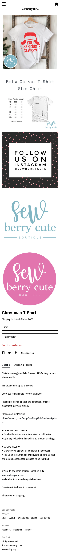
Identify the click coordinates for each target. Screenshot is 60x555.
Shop (4, 517)
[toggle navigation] (4, 4)
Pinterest (29, 529)
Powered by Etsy (9, 549)
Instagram (18, 529)
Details (6, 365)
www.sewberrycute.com (13, 475)
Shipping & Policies (23, 365)
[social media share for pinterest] (16, 353)
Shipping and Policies (27, 517)
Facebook (6, 529)
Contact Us (45, 517)
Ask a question (27, 353)
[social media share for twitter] (9, 353)
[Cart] (56, 4)
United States (20, 319)
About (12, 517)
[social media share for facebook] (3, 353)
